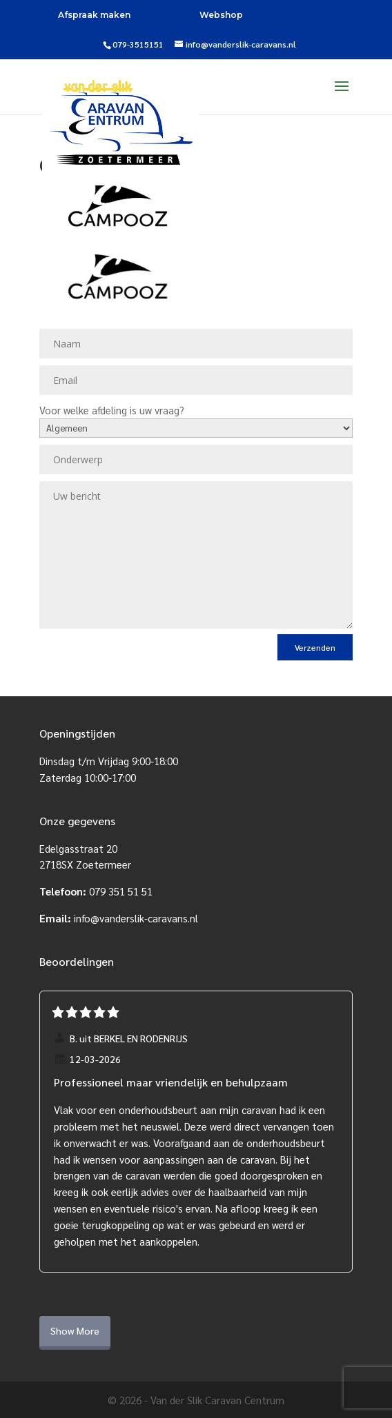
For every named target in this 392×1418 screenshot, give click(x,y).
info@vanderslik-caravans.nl (136, 917)
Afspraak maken (94, 15)
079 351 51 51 (121, 891)
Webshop (221, 15)
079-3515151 (138, 44)
